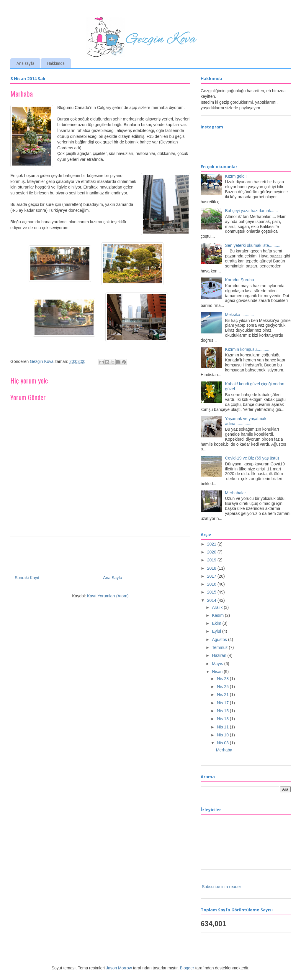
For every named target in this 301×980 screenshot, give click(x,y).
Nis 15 (223, 710)
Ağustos (220, 639)
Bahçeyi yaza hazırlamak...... (251, 210)
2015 (212, 592)
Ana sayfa (25, 63)
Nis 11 (223, 727)
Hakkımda (56, 63)
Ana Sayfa (112, 577)
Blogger (187, 968)
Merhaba (224, 750)
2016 (212, 584)
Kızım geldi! (236, 176)
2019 (212, 560)
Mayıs (218, 663)
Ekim (217, 623)
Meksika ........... (239, 314)
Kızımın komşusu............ (248, 349)
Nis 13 (223, 718)
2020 (212, 552)
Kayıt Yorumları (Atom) (108, 596)
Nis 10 (223, 735)
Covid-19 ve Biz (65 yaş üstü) (252, 458)
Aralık (218, 607)
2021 (212, 544)
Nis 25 (223, 686)
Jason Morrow (119, 968)
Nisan (218, 671)
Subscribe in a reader (221, 886)
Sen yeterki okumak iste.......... (253, 245)
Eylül (217, 631)
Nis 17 (223, 702)
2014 (212, 600)
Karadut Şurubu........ (244, 279)
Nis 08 (223, 743)
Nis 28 (223, 678)
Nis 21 (223, 694)
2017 (212, 576)
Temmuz (220, 647)
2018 (212, 568)
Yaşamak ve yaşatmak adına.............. (245, 421)
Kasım (218, 615)
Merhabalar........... (242, 492)
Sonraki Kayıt (27, 577)
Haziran (219, 655)
